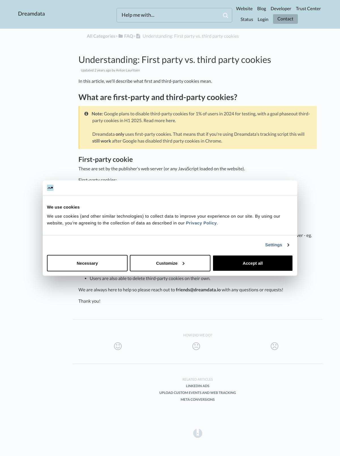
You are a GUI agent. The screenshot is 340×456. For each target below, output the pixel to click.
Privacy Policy (201, 222)
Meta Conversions (197, 399)
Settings (273, 245)
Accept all (253, 262)
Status (246, 19)
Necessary (87, 262)
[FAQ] (125, 36)
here (170, 120)
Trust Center (308, 8)
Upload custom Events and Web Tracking (197, 393)
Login (263, 19)
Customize (170, 262)
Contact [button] (285, 19)
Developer (281, 8)
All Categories (101, 36)
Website (244, 8)
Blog (261, 8)
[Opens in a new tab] (197, 433)
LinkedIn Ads (197, 386)
